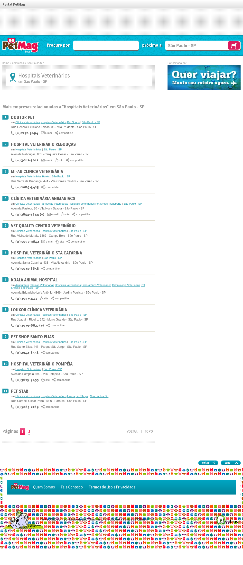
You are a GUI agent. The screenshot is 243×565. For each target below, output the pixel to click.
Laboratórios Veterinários (96, 285)
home (5, 62)
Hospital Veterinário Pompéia (42, 363)
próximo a (152, 45)
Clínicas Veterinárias (27, 122)
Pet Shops (73, 122)
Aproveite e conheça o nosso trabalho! (176, 519)
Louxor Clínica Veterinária (39, 309)
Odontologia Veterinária (126, 285)
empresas (18, 62)
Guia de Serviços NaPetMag (20, 45)
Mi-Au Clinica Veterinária (37, 171)
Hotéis (46, 176)
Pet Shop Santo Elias (32, 336)
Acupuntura (22, 285)
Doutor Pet (23, 117)
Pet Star (19, 391)
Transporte (114, 203)
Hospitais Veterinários (53, 122)
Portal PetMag (13, 4)
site (61, 160)
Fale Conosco (72, 487)
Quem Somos (44, 487)
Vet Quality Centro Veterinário (43, 225)
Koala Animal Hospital (34, 279)
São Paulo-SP (35, 62)
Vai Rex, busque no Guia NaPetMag (234, 45)
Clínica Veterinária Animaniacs (43, 198)
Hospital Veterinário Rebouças (43, 144)
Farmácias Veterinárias (54, 203)
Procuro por (58, 45)
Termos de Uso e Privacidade (112, 487)
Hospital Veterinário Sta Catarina (46, 252)
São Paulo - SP (91, 122)
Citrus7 (228, 519)
